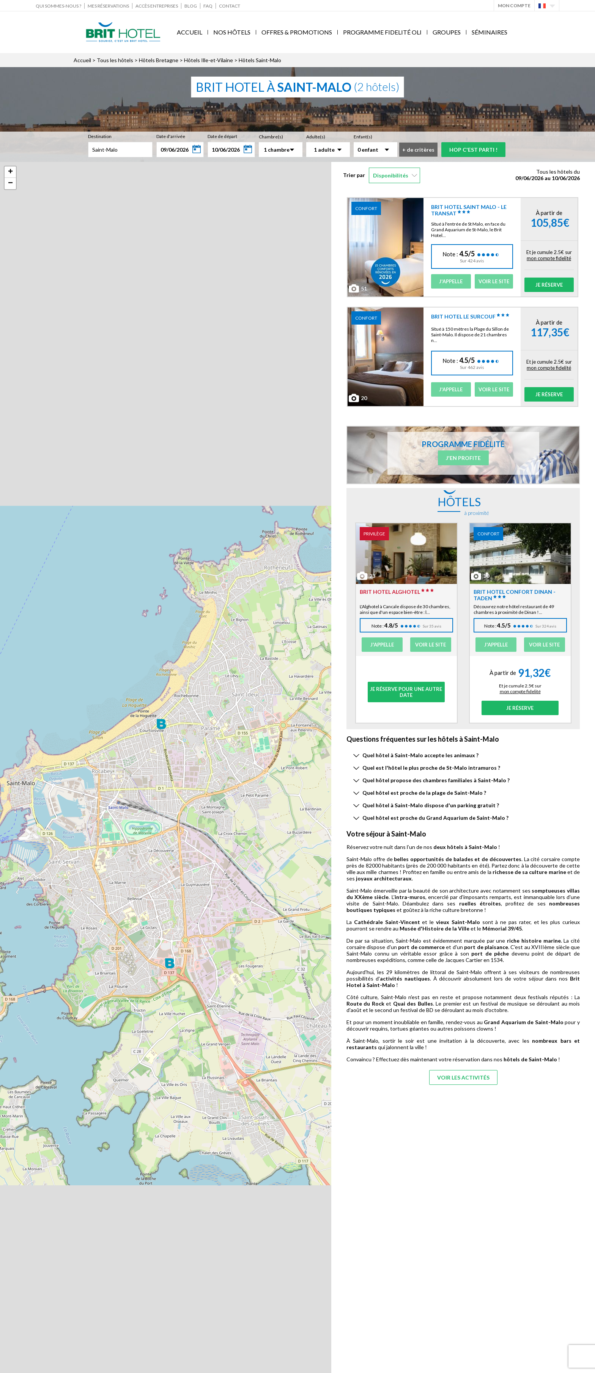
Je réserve (549, 285)
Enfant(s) (363, 137)
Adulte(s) (315, 137)
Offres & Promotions (296, 32)
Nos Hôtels (231, 32)
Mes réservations (108, 6)
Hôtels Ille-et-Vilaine (208, 60)
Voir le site (494, 281)
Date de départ (222, 136)
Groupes (447, 32)
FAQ (207, 6)
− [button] (10, 183)
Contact (229, 6)
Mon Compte (514, 5)
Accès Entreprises (156, 6)
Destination (100, 136)
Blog (190, 6)
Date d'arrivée (170, 136)
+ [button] (10, 172)
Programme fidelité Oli (382, 32)
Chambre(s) (271, 137)
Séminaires (489, 32)
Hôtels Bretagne (158, 60)
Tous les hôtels (115, 60)
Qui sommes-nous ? (58, 6)
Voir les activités (463, 1077)
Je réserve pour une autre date (406, 692)
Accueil (189, 32)
